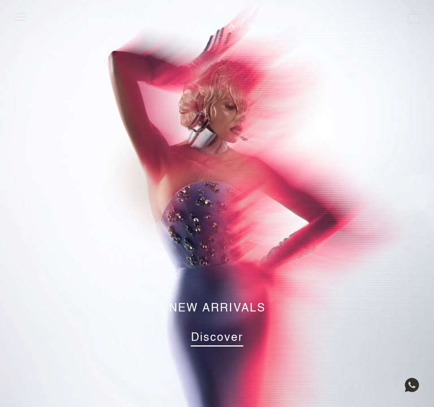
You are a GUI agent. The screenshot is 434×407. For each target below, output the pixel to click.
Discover (217, 338)
